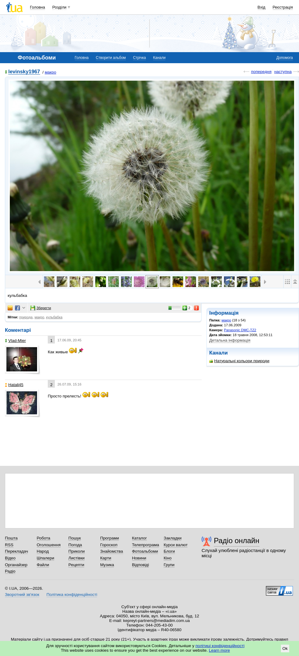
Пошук (74, 538)
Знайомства (111, 551)
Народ (43, 551)
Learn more (219, 650)
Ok (285, 648)
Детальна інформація (229, 340)
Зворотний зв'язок (22, 594)
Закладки (172, 538)
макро (50, 72)
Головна (37, 7)
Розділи (59, 7)
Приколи (76, 551)
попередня (261, 71)
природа (26, 317)
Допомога (284, 58)
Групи (169, 564)
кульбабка (54, 317)
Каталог (139, 538)
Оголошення (49, 545)
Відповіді (140, 564)
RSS (9, 545)
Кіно (168, 558)
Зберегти (40, 307)
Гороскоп (108, 545)
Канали (159, 58)
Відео (10, 558)
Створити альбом (111, 58)
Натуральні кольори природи (239, 361)
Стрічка (139, 58)
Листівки (76, 558)
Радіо (10, 571)
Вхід (262, 7)
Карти (105, 558)
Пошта (11, 538)
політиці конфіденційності (219, 645)
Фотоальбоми (145, 551)
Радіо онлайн (236, 540)
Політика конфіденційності (72, 594)
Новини (139, 558)
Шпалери (45, 558)
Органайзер (16, 564)
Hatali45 (14, 384)
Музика (107, 564)
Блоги (169, 551)
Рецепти (76, 564)
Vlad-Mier (15, 340)
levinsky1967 (24, 72)
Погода (75, 545)
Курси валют (175, 545)
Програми (109, 538)
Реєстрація (283, 7)
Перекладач (16, 551)
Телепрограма (145, 545)
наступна (283, 71)
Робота (43, 538)
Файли (43, 564)
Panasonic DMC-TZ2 (240, 330)
